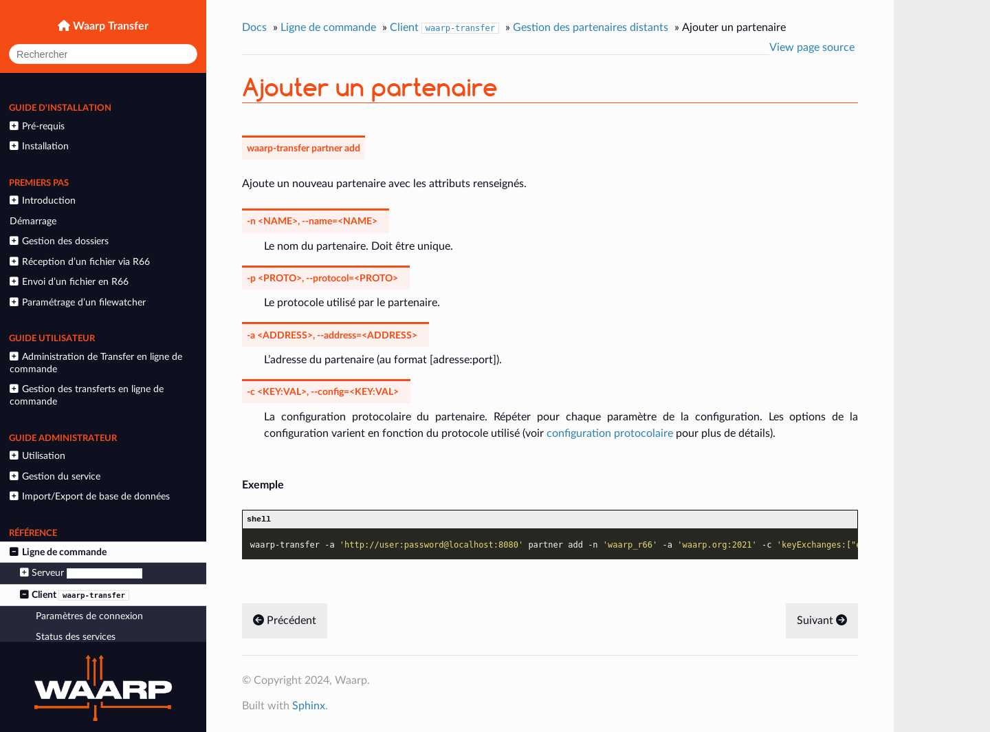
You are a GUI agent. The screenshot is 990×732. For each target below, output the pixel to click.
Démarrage (33, 221)
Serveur (81, 573)
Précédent (284, 621)
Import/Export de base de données (89, 496)
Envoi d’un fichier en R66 (69, 282)
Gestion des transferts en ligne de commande (86, 395)
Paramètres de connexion (89, 616)
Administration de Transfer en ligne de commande (96, 363)
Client (74, 595)
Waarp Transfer (109, 26)
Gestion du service (55, 476)
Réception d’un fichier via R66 (79, 262)
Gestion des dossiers (59, 241)
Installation (39, 146)
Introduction (42, 200)
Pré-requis (37, 126)
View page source (812, 47)
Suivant (822, 621)
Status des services (76, 637)
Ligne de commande (58, 552)
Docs (254, 27)
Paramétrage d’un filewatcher (77, 302)
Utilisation (37, 456)
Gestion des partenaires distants (590, 27)
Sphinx (308, 707)
